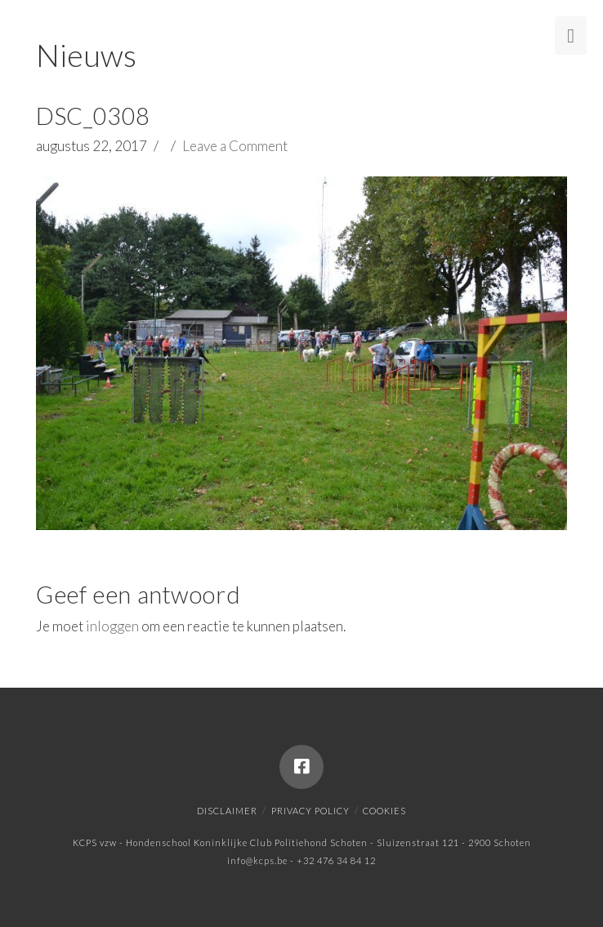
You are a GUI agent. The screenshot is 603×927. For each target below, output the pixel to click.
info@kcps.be (257, 860)
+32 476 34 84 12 (336, 860)
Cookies (384, 810)
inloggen (112, 626)
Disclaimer (227, 810)
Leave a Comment (235, 145)
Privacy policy (310, 810)
